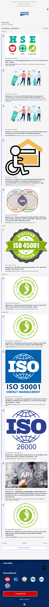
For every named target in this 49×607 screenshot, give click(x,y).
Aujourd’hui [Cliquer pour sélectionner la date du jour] (24, 543)
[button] (47, 9)
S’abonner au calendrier (24, 547)
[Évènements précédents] (4, 543)
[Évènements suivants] (45, 543)
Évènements (4, 24)
